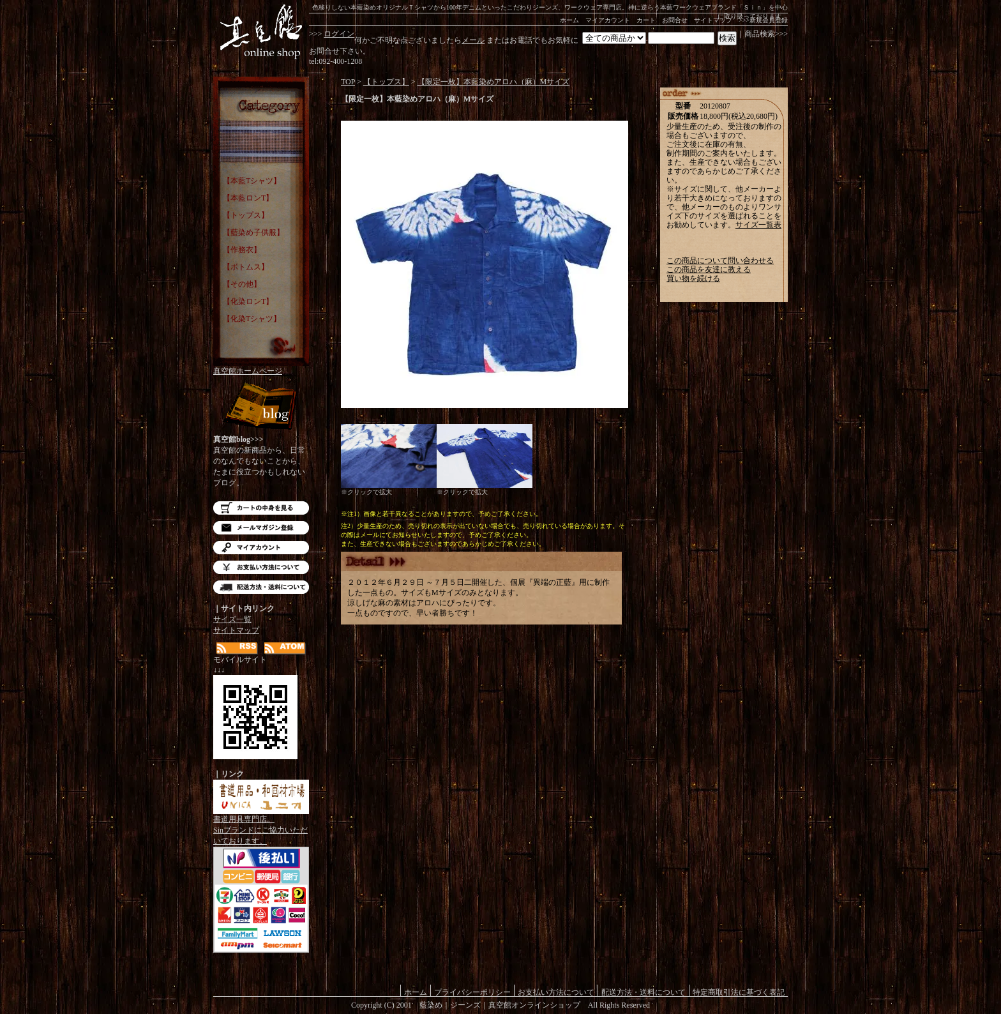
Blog (261, 407)
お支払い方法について (261, 567)
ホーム (569, 20)
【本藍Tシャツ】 (252, 180)
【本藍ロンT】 (248, 197)
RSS (237, 648)
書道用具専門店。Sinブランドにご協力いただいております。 (261, 826)
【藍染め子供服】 (253, 232)
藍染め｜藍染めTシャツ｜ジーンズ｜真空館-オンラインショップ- (261, 32)
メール (473, 40)
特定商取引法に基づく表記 (739, 992)
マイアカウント (607, 20)
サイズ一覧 (232, 619)
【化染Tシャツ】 (252, 318)
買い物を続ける (693, 278)
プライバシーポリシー (472, 992)
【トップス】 (246, 215)
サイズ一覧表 (758, 224)
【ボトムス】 (246, 266)
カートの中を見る (261, 508)
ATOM (285, 648)
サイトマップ (713, 20)
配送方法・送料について (261, 587)
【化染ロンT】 (248, 301)
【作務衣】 (242, 249)
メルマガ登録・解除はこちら (261, 527)
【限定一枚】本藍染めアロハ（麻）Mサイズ (494, 81)
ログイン (339, 33)
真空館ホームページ (247, 371)
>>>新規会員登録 (763, 20)
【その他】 (242, 284)
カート (646, 20)
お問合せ (675, 20)
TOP (348, 81)
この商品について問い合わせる (720, 260)
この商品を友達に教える (708, 269)
